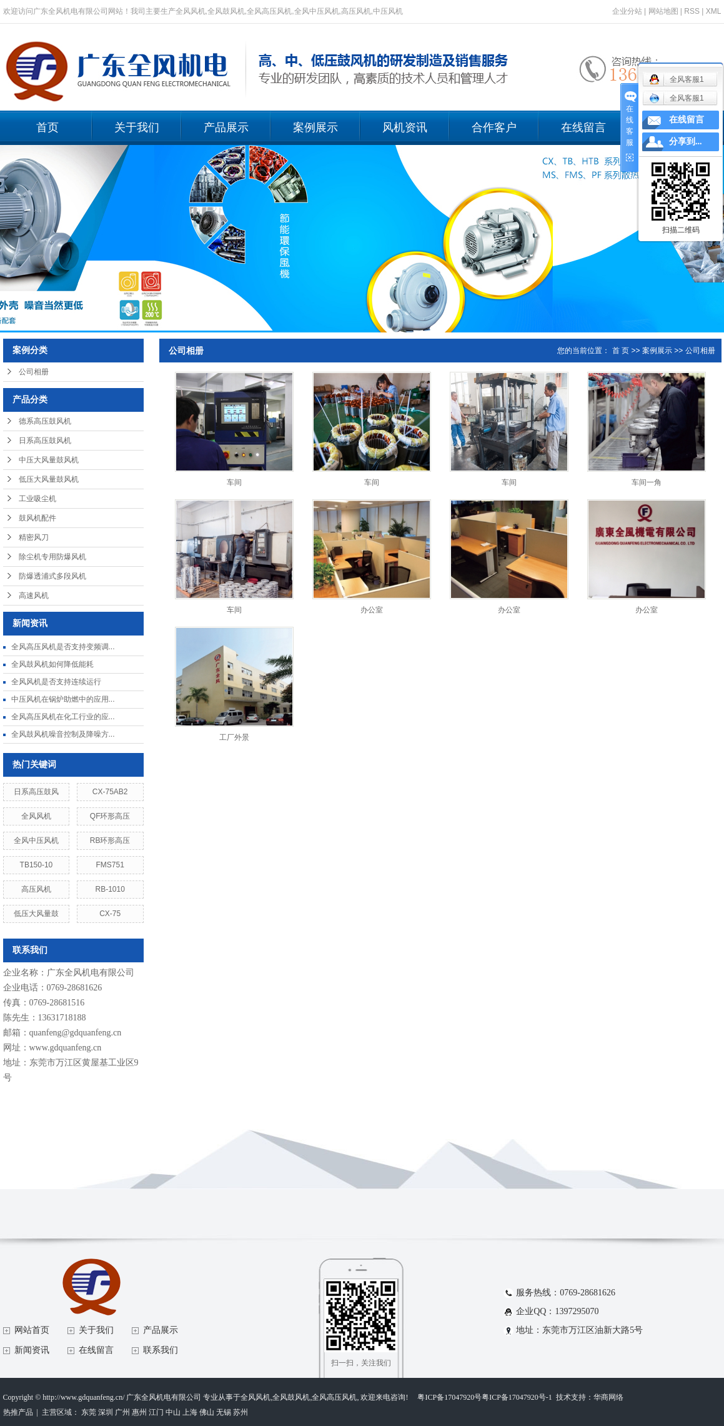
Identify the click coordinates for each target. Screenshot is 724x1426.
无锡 (223, 1412)
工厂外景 (234, 737)
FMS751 (110, 864)
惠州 (139, 1412)
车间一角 (647, 482)
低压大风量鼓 (36, 913)
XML (714, 11)
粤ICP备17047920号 (449, 1397)
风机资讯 (404, 127)
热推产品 (18, 1412)
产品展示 (226, 127)
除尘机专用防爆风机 (52, 556)
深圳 (105, 1412)
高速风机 (34, 595)
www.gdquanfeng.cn (65, 1047)
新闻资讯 (31, 1350)
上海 (189, 1412)
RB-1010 (109, 889)
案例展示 (315, 127)
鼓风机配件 (37, 518)
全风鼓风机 (291, 1397)
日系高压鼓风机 (45, 440)
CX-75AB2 (110, 791)
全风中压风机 (36, 840)
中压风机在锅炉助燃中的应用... (63, 699)
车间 (234, 482)
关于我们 (136, 127)
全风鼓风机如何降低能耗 (52, 664)
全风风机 (36, 816)
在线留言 (583, 127)
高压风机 (36, 889)
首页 (47, 127)
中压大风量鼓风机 (49, 460)
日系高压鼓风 (36, 791)
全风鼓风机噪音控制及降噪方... (63, 734)
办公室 (371, 610)
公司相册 (34, 371)
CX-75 (110, 913)
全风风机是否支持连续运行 (56, 681)
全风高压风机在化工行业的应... (63, 716)
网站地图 (663, 11)
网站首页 (31, 1330)
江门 (156, 1412)
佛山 (206, 1412)
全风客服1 (676, 98)
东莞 (88, 1412)
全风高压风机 (334, 1397)
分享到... (685, 141)
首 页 (620, 350)
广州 (122, 1412)
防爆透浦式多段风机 (52, 576)
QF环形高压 (110, 816)
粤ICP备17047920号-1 (517, 1397)
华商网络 (608, 1397)
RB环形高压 (110, 840)
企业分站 (627, 11)
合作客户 (494, 127)
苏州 (240, 1412)
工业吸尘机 (37, 498)
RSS (692, 11)
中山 (173, 1412)
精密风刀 (34, 537)
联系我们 (160, 1350)
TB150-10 (36, 864)
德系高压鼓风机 (45, 421)
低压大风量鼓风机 (49, 479)
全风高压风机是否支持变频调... (63, 646)
